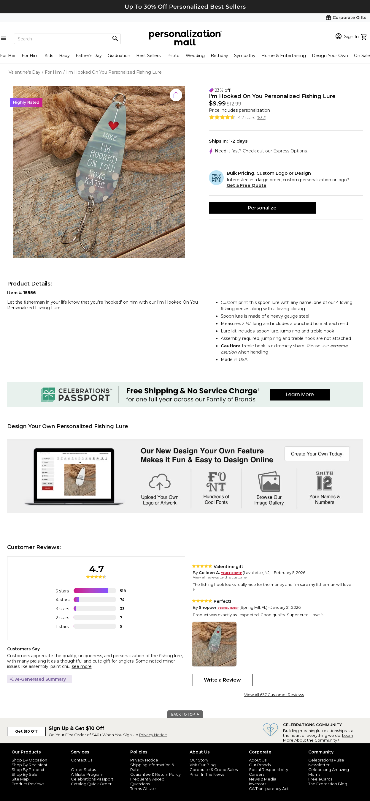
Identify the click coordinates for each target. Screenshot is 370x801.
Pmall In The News (207, 774)
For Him (30, 55)
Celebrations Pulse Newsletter (326, 762)
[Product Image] (99, 172)
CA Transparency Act (269, 788)
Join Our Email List (88, 764)
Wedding (195, 55)
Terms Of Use (143, 788)
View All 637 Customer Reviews (274, 694)
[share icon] (176, 95)
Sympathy (244, 55)
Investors (257, 783)
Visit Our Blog (203, 764)
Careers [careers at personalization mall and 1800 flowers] (256, 774)
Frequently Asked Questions (147, 781)
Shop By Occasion (29, 760)
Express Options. (290, 151)
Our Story (199, 760)
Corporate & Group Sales (214, 769)
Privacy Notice (153, 734)
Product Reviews (28, 783)
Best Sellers (148, 55)
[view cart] (364, 36)
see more (82, 666)
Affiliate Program (87, 774)
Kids (49, 55)
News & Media (262, 779)
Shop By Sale (24, 774)
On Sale (362, 55)
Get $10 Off (26, 731)
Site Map (20, 779)
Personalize (262, 208)
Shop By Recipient (29, 764)
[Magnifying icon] (115, 39)
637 (261, 117)
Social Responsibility (268, 769)
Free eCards (320, 779)
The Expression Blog (327, 783)
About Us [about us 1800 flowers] (257, 760)
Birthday (219, 55)
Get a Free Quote (246, 185)
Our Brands (260, 764)
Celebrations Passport (92, 779)
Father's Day (89, 55)
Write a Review (222, 680)
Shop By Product (28, 769)
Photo (173, 55)
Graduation (119, 55)
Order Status (83, 769)
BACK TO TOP (185, 714)
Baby (64, 55)
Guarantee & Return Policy (155, 774)
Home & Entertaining (283, 55)
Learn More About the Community (318, 737)
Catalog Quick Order (91, 783)
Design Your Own (330, 55)
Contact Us (81, 760)
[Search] (67, 39)
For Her (8, 55)
